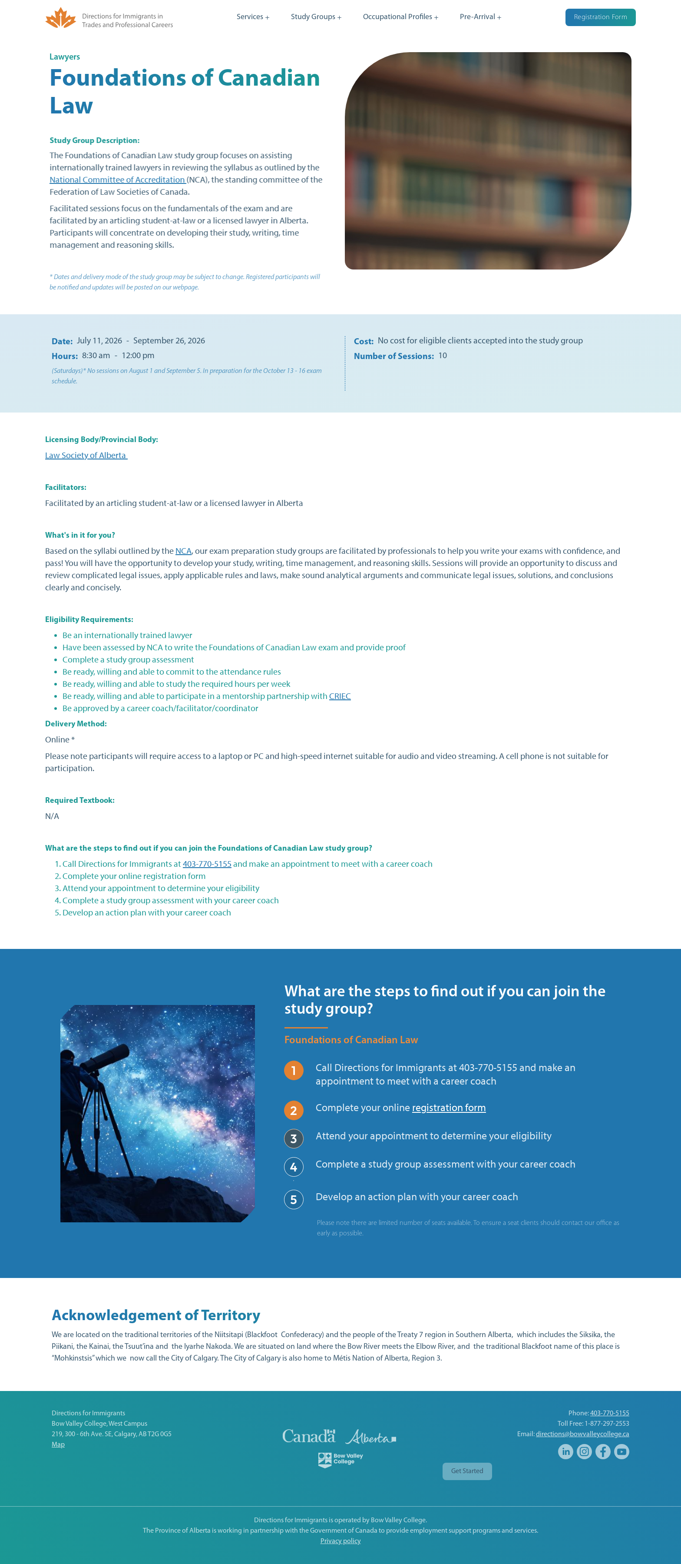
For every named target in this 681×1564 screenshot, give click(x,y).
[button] (253, 17)
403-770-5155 (207, 864)
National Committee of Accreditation (117, 179)
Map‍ (58, 1444)
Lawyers (65, 57)
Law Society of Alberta (86, 455)
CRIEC (340, 696)
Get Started (467, 1471)
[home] (109, 17)
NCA (183, 551)
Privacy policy (341, 1541)
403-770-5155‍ (609, 1413)
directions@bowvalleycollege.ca (582, 1434)
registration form (449, 1107)
